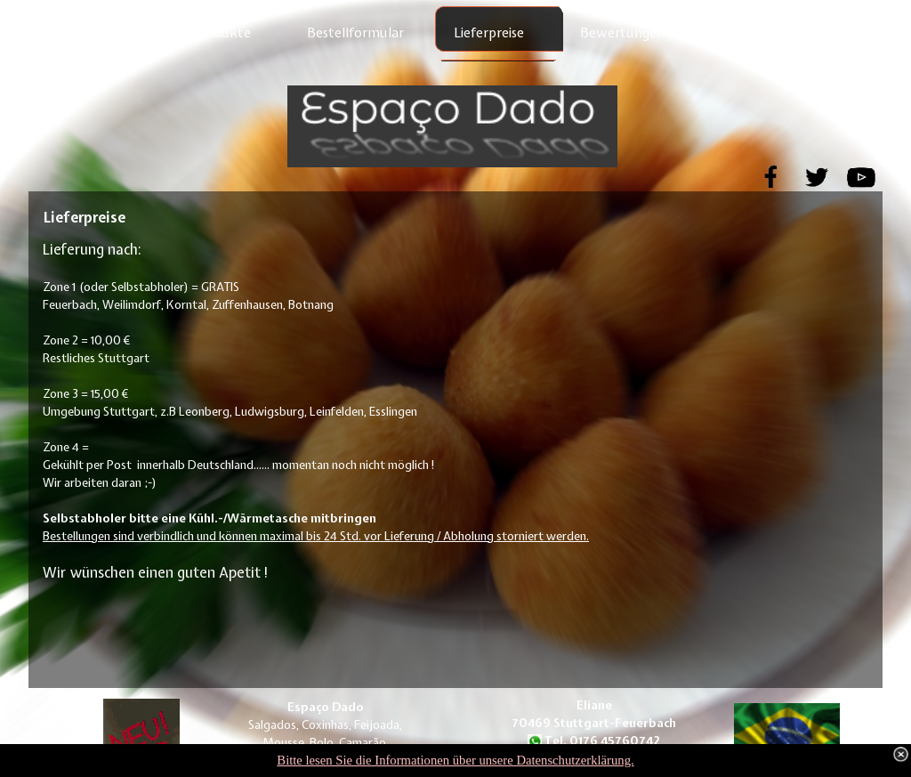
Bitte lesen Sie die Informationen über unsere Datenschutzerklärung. (455, 760)
